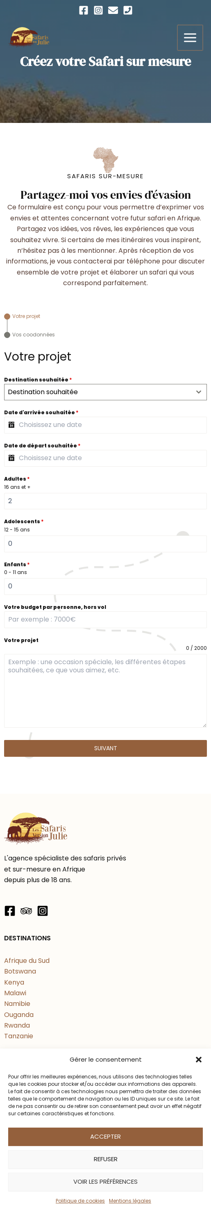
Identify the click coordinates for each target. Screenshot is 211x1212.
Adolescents (24, 521)
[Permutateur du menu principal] (190, 37)
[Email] (113, 10)
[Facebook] (83, 10)
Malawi (15, 993)
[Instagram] (98, 10)
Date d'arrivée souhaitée (41, 412)
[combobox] (105, 392)
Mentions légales (130, 1200)
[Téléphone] (128, 10)
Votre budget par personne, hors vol (55, 607)
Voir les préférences (105, 1181)
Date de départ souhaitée (42, 445)
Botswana (20, 971)
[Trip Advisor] (26, 911)
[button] (199, 1059)
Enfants (17, 564)
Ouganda (19, 1014)
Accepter (105, 1136)
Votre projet (21, 640)
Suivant (105, 748)
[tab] (22, 316)
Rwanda (17, 1025)
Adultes (17, 478)
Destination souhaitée (38, 379)
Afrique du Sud (27, 960)
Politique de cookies (80, 1200)
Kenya (14, 982)
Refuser (106, 1159)
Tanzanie (18, 1036)
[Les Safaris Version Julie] (28, 37)
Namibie (17, 1003)
